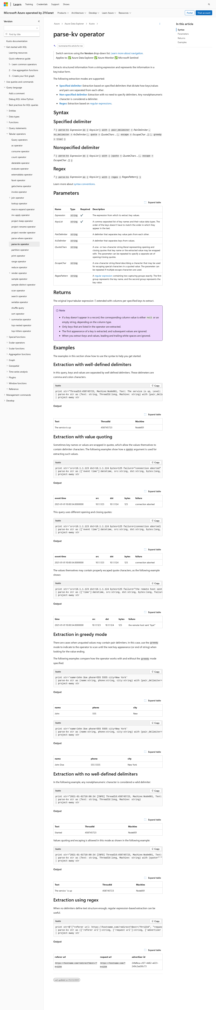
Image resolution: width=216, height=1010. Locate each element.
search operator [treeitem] (19, 296)
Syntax (181, 29)
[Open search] (209, 4)
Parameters (183, 33)
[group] (108, 394)
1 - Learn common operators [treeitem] (23, 64)
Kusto (92, 23)
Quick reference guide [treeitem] (19, 58)
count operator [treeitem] (18, 157)
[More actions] (160, 23)
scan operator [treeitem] (18, 290)
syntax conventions (84, 184)
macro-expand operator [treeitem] (23, 209)
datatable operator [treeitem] (20, 162)
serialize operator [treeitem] (19, 302)
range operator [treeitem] (18, 261)
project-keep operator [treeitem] (22, 220)
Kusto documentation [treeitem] (16, 41)
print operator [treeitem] (18, 255)
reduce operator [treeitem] (19, 267)
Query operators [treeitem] (19, 139)
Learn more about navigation (127, 53)
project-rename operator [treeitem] (23, 226)
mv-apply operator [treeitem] (20, 215)
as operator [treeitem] (17, 145)
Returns (181, 38)
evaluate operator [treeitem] (20, 168)
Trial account (204, 12)
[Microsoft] (6, 4)
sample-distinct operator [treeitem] (23, 284)
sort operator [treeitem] (17, 313)
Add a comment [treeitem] (17, 93)
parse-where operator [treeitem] (22, 238)
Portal (190, 12)
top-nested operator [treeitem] (21, 325)
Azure (57, 23)
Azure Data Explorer (74, 23)
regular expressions (100, 103)
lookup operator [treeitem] (19, 203)
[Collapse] (39, 21)
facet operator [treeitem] (18, 180)
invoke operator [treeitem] (19, 191)
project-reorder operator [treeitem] (23, 232)
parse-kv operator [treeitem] (20, 244)
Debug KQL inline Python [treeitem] (21, 99)
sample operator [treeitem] (19, 278)
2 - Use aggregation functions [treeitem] (23, 70)
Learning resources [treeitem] (18, 52)
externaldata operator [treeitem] (21, 174)
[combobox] (22, 28)
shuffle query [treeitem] (17, 307)
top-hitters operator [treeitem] (21, 330)
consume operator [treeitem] (20, 151)
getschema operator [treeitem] (21, 186)
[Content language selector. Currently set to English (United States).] (18, 1004)
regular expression (103, 275)
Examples (182, 42)
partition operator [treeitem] (20, 249)
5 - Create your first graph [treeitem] (21, 75)
